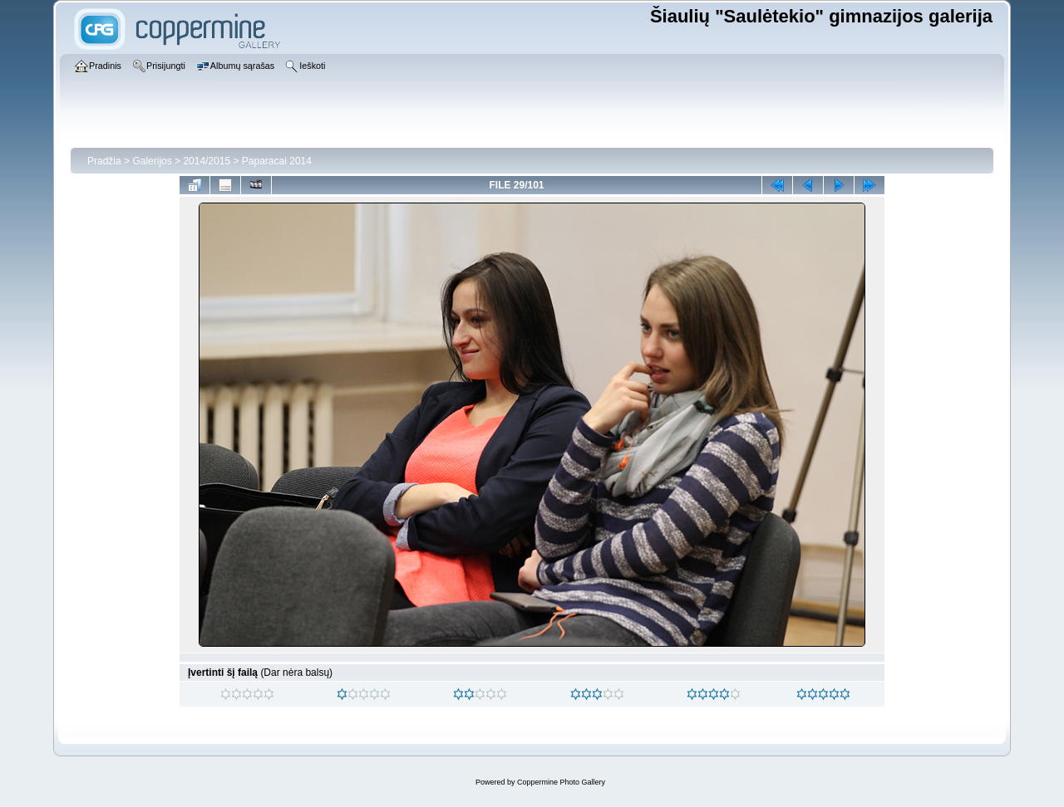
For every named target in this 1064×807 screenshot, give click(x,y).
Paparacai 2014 (277, 161)
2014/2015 (206, 161)
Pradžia (104, 161)
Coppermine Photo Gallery (561, 782)
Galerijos (151, 161)
